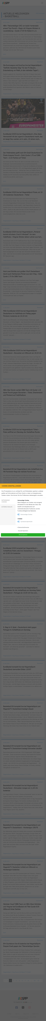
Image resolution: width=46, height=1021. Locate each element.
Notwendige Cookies (6, 501)
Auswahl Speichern (23, 531)
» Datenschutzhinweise (23, 527)
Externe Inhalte (7, 507)
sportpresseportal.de (26, 521)
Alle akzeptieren (23, 535)
